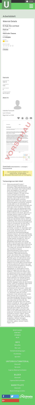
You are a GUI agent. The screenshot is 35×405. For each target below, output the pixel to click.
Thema (5, 32)
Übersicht (17, 364)
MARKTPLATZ (17, 385)
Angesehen (6, 84)
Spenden (17, 356)
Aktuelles (17, 345)
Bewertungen (6, 44)
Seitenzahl (5, 48)
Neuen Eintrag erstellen (17, 391)
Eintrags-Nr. (6, 80)
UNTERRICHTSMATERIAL (17, 361)
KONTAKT (17, 332)
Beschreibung (6, 24)
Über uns (17, 348)
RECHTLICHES (17, 330)
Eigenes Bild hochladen (17, 380)
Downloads (6, 88)
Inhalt (4, 184)
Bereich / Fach (7, 28)
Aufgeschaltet (6, 92)
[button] (6, 396)
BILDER (17, 375)
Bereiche (17, 367)
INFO (17, 342)
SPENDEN (17, 335)
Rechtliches (17, 354)
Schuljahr (5, 35)
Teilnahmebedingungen (17, 351)
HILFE (17, 337)
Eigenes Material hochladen (17, 370)
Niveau (5, 39)
